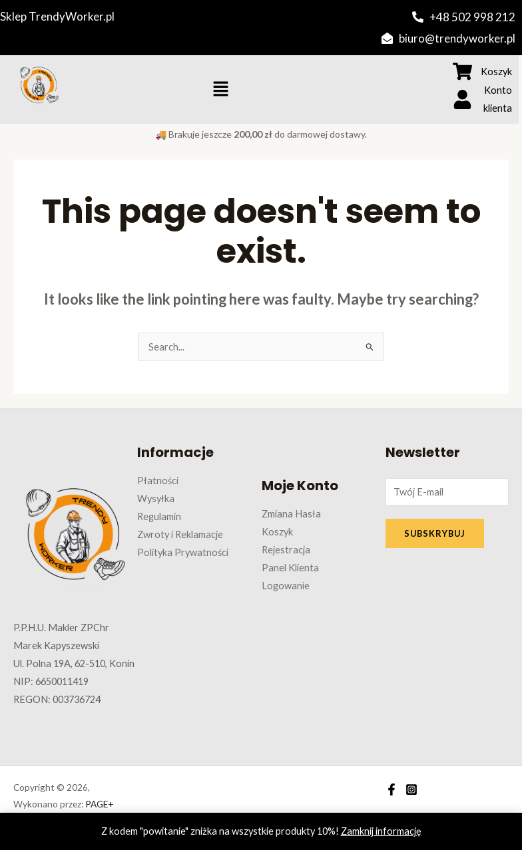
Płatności (157, 480)
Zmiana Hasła (291, 513)
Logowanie (286, 585)
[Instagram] (411, 789)
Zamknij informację (381, 831)
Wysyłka (155, 498)
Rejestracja (286, 549)
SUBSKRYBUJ (434, 533)
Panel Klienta (290, 567)
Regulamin (159, 516)
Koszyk (277, 531)
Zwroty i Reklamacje (180, 534)
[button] (220, 89)
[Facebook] (391, 789)
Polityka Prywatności (182, 552)
